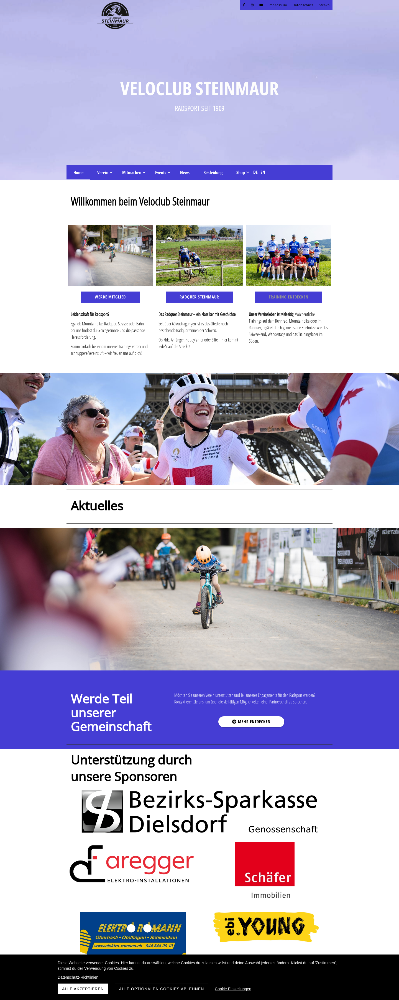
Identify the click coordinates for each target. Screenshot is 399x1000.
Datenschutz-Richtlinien (78, 977)
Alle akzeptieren (83, 989)
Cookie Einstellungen (233, 989)
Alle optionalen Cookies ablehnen (161, 989)
